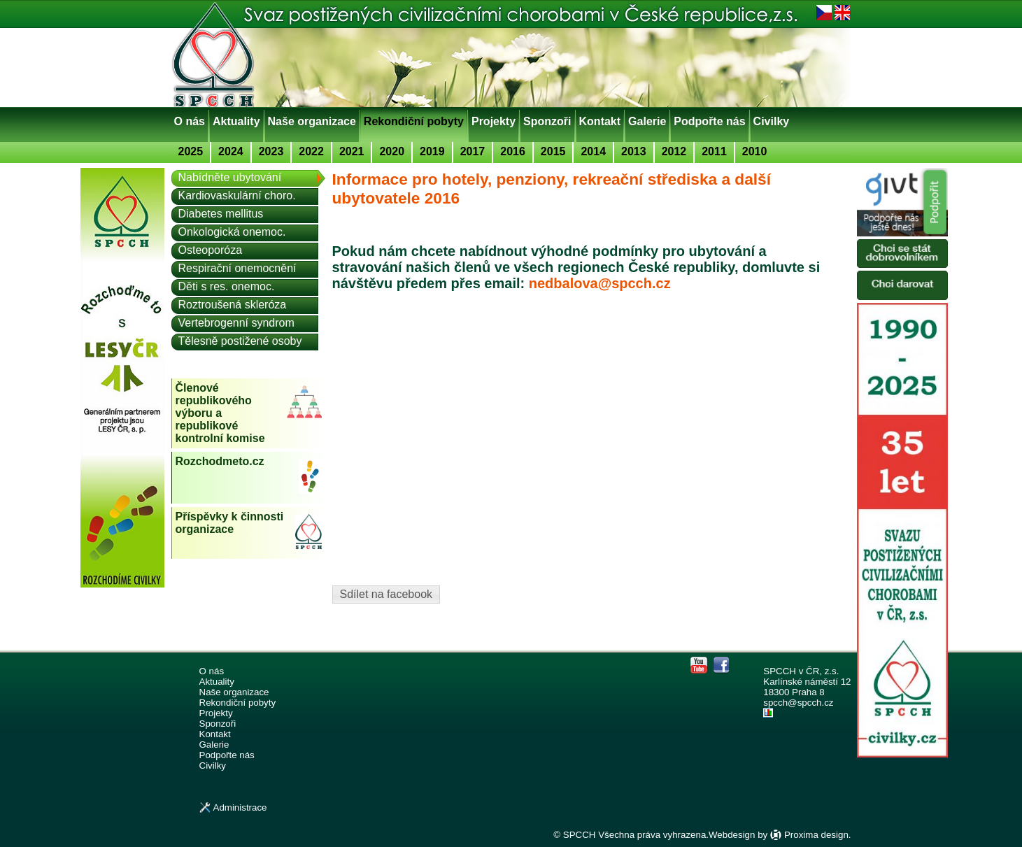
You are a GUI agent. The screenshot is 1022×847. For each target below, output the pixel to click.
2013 (633, 151)
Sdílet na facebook (386, 594)
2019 (432, 151)
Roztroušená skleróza (232, 305)
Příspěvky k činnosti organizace (230, 523)
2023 (271, 151)
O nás (189, 121)
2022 (311, 151)
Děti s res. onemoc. (226, 286)
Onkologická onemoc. (232, 232)
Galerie (647, 121)
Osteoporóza (210, 250)
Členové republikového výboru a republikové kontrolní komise (220, 413)
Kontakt (600, 121)
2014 (593, 151)
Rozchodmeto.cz (220, 461)
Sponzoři (547, 121)
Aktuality (236, 121)
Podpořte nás (709, 121)
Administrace (240, 807)
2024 (230, 151)
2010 (754, 151)
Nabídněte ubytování (230, 177)
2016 (512, 151)
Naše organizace (312, 121)
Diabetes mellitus (221, 214)
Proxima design (816, 835)
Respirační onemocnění (237, 268)
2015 (553, 151)
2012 (674, 151)
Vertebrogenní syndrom (236, 323)
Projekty (493, 121)
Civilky (771, 121)
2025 (191, 151)
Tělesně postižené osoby (240, 341)
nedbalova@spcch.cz (600, 283)
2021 (351, 151)
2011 (714, 151)
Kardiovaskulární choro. (237, 195)
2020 (391, 151)
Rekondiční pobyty (414, 121)
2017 (472, 151)
